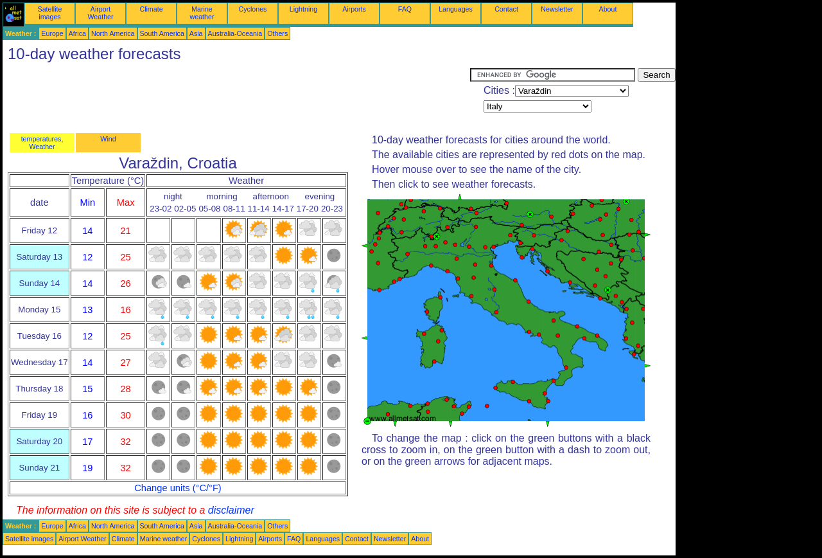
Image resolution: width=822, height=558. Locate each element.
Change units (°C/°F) (178, 488)
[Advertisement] (236, 97)
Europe (52, 33)
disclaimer (231, 510)
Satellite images (50, 13)
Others (277, 33)
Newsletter (557, 9)
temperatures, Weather (42, 142)
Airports (354, 9)
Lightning (303, 9)
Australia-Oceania (235, 33)
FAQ (405, 9)
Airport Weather (100, 13)
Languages (456, 9)
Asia (196, 33)
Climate (150, 9)
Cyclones (253, 9)
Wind (108, 139)
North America (113, 33)
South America (162, 33)
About (608, 9)
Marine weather (202, 13)
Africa (77, 33)
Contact (506, 9)
